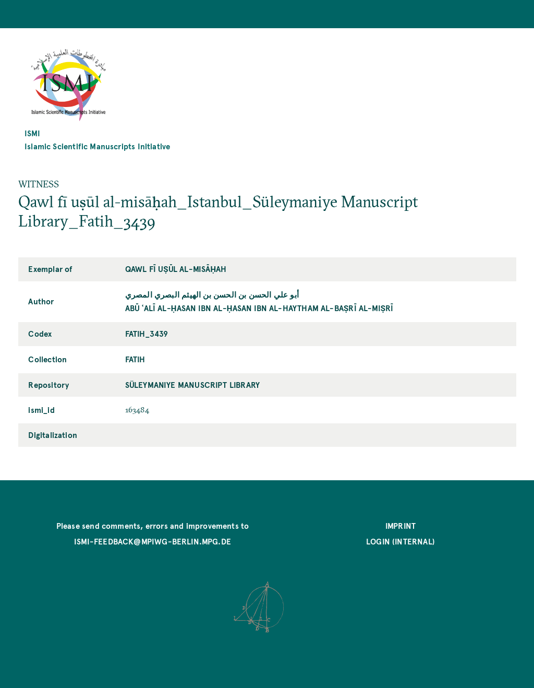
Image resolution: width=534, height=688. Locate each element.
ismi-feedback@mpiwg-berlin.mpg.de (152, 541)
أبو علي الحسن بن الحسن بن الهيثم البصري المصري (212, 294)
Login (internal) (400, 541)
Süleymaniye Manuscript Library (192, 384)
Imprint (400, 525)
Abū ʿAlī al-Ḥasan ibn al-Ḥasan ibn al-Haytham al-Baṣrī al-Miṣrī (259, 307)
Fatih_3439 (146, 333)
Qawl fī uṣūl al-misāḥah (176, 268)
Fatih (135, 358)
